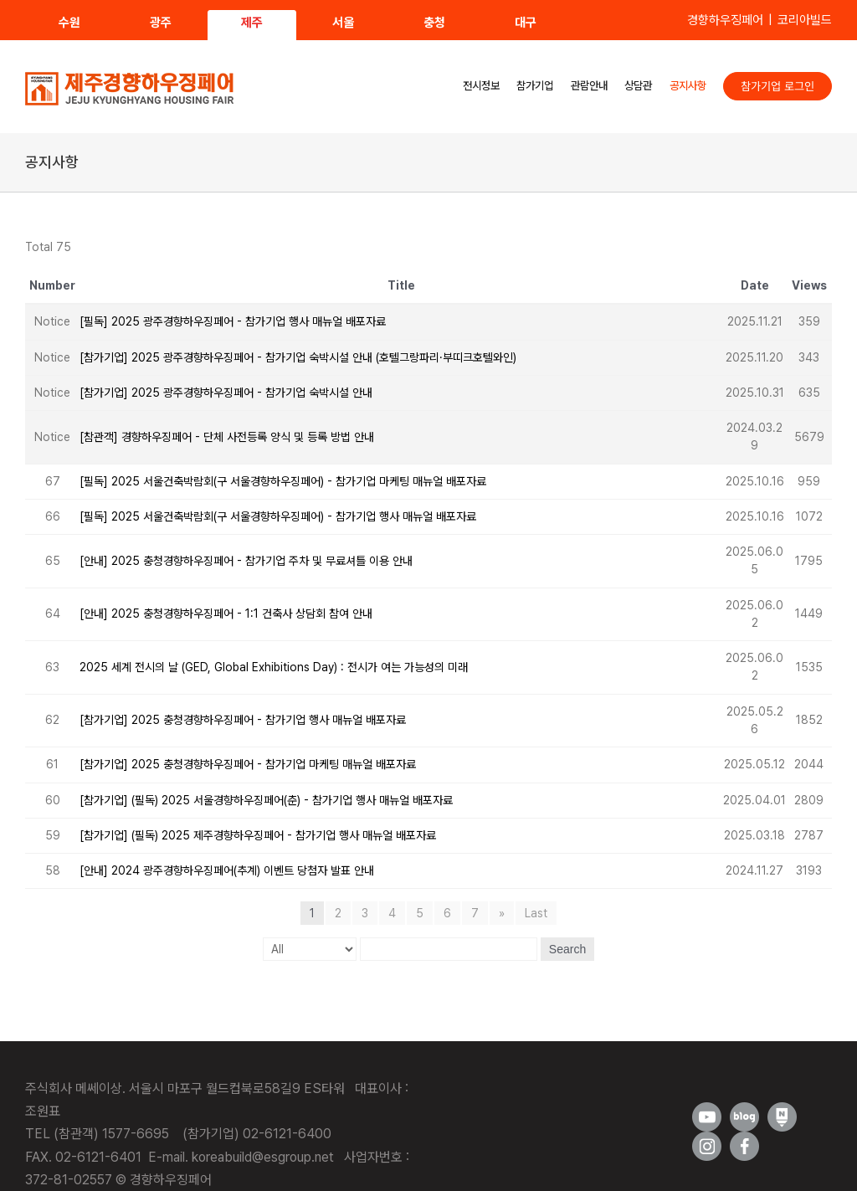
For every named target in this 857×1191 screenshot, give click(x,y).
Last (536, 913)
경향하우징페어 (725, 20)
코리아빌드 (804, 20)
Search (567, 949)
